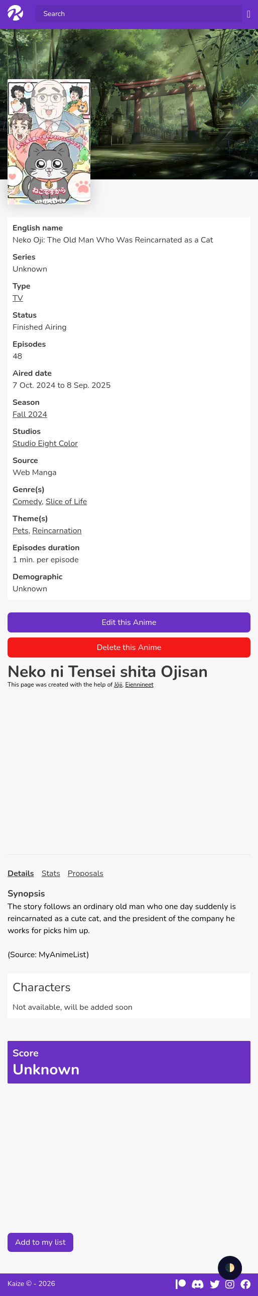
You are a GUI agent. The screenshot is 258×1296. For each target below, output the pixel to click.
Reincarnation (56, 530)
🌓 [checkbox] (230, 1267)
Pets (21, 530)
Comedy (27, 501)
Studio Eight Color (45, 443)
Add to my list (40, 1242)
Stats (51, 873)
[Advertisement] (129, 772)
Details (21, 873)
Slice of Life (66, 501)
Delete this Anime (129, 647)
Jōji (118, 685)
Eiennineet (139, 685)
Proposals (85, 873)
